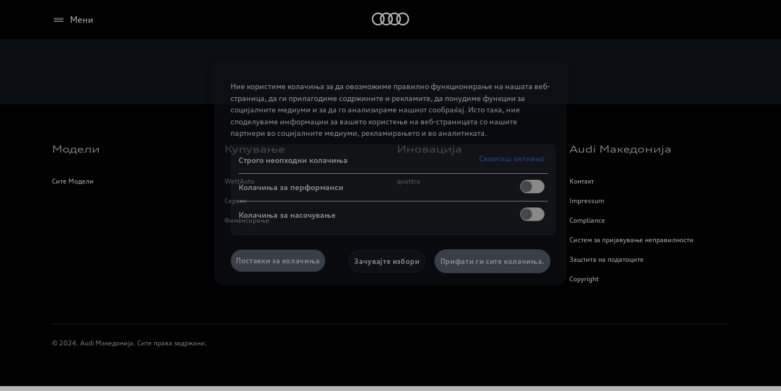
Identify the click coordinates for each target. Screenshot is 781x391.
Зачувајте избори (386, 261)
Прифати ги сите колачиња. (492, 261)
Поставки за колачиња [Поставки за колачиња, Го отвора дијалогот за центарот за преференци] (278, 260)
